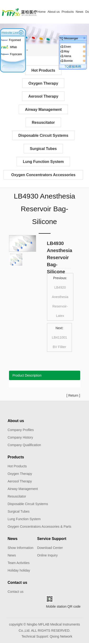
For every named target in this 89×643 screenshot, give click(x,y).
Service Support (51, 539)
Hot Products (43, 70)
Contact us (17, 583)
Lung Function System (43, 162)
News (80, 11)
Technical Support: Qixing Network (47, 636)
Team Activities (19, 563)
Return (73, 395)
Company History (20, 437)
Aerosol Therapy (43, 96)
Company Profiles (21, 430)
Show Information (20, 548)
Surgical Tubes (43, 149)
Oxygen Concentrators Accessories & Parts (43, 176)
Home (41, 11)
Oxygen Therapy (43, 83)
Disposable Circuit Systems (43, 135)
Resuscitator (43, 122)
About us (53, 11)
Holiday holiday (19, 570)
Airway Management (43, 110)
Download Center (50, 548)
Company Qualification (24, 445)
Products (68, 11)
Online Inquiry (47, 555)
